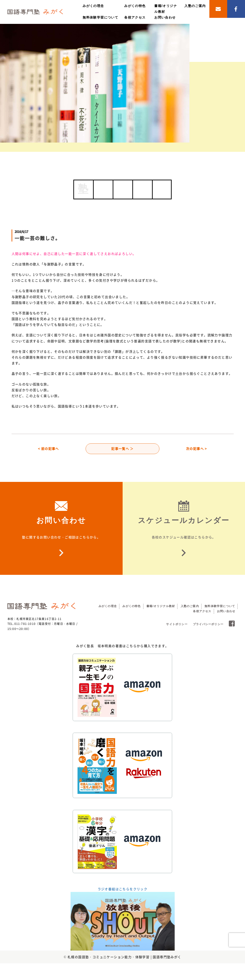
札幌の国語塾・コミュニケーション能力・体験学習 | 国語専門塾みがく (124, 957)
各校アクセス (135, 17)
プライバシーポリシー (208, 625)
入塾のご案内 (195, 6)
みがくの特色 (135, 6)
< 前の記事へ (48, 449)
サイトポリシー (176, 625)
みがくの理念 (93, 6)
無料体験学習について (100, 17)
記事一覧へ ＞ (122, 449)
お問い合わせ (165, 17)
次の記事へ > (196, 449)
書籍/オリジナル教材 (160, 606)
